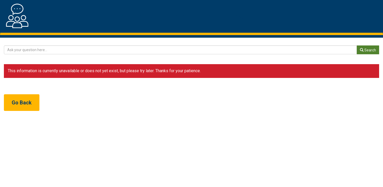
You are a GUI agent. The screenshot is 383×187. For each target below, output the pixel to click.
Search (368, 50)
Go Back (22, 102)
